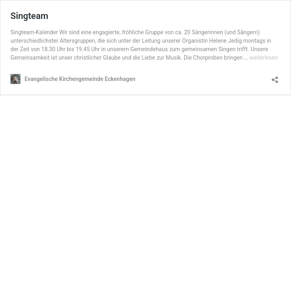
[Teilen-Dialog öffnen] (275, 77)
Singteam (29, 16)
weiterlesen (263, 57)
